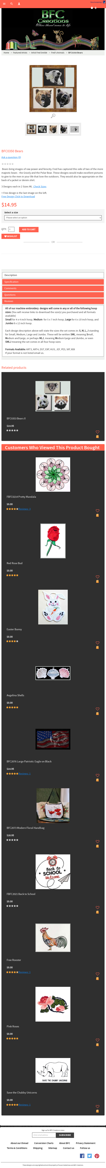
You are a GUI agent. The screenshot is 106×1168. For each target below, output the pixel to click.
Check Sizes (39, 186)
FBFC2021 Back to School (21, 894)
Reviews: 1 (24, 774)
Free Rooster (14, 960)
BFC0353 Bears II (16, 418)
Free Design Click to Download (18, 196)
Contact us (68, 1148)
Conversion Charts (43, 1143)
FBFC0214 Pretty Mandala (21, 497)
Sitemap (52, 1148)
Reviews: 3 (24, 509)
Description (11, 275)
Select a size (11, 212)
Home (6, 52)
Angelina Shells (15, 695)
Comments (10, 288)
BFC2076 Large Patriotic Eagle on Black (29, 761)
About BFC (64, 1143)
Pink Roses (13, 1026)
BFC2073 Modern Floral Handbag (25, 828)
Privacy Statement (85, 1143)
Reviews (8, 301)
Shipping (37, 1148)
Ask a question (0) (11, 157)
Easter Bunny (14, 629)
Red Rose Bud (15, 563)
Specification (11, 281)
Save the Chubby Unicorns (22, 1092)
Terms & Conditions (17, 1148)
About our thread (19, 1143)
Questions (10, 295)
